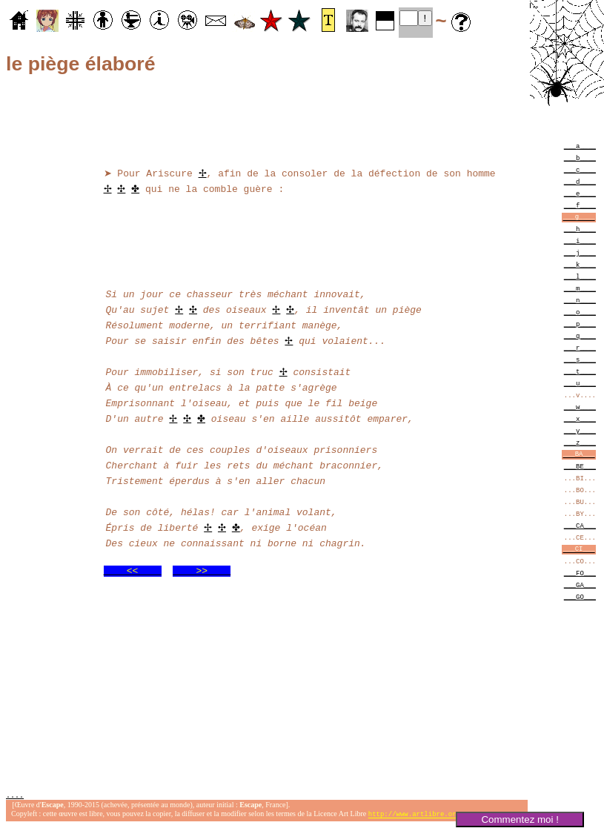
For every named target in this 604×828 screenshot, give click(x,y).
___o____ (580, 312)
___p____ (580, 323)
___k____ (580, 264)
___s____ (580, 359)
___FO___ (580, 572)
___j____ (580, 252)
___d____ (580, 181)
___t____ (580, 371)
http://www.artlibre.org (414, 816)
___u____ (580, 383)
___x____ (580, 418)
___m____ (580, 288)
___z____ (580, 442)
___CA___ (580, 525)
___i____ (580, 240)
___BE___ (580, 466)
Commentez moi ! (519, 819)
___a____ (580, 145)
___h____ (580, 229)
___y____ (580, 430)
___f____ (580, 205)
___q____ (580, 335)
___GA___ (580, 584)
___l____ (580, 276)
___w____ (580, 406)
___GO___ (580, 596)
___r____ (580, 347)
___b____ (580, 157)
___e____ (580, 193)
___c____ (580, 169)
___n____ (580, 300)
